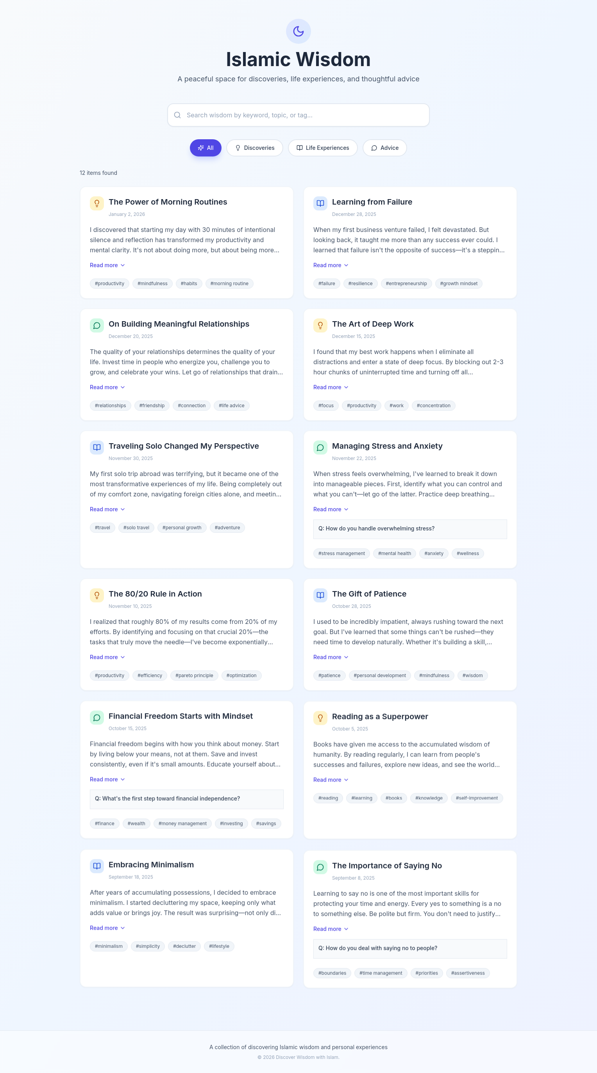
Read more (108, 265)
